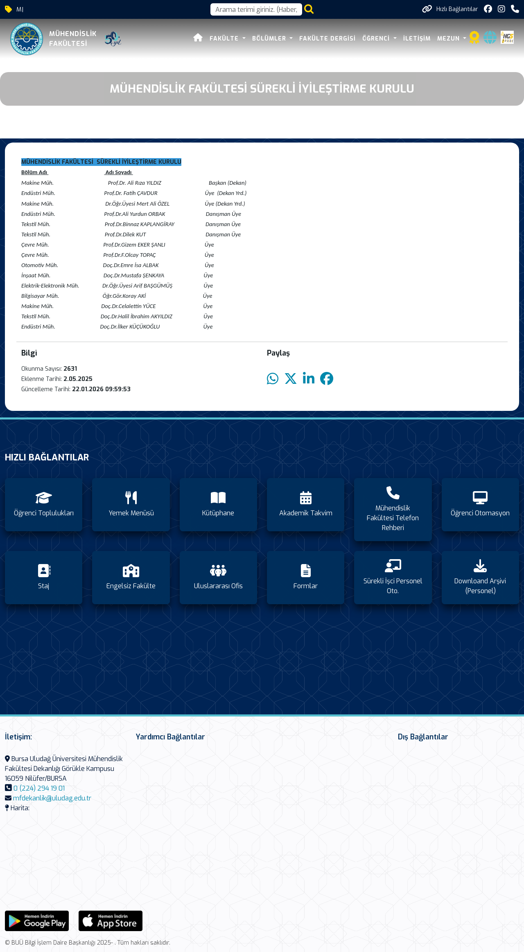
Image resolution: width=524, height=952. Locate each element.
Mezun (449, 39)
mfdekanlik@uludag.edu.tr (52, 798)
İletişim (417, 39)
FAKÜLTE (225, 39)
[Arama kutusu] (256, 9)
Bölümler (270, 39)
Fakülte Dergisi (328, 39)
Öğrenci (377, 39)
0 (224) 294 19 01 (39, 788)
